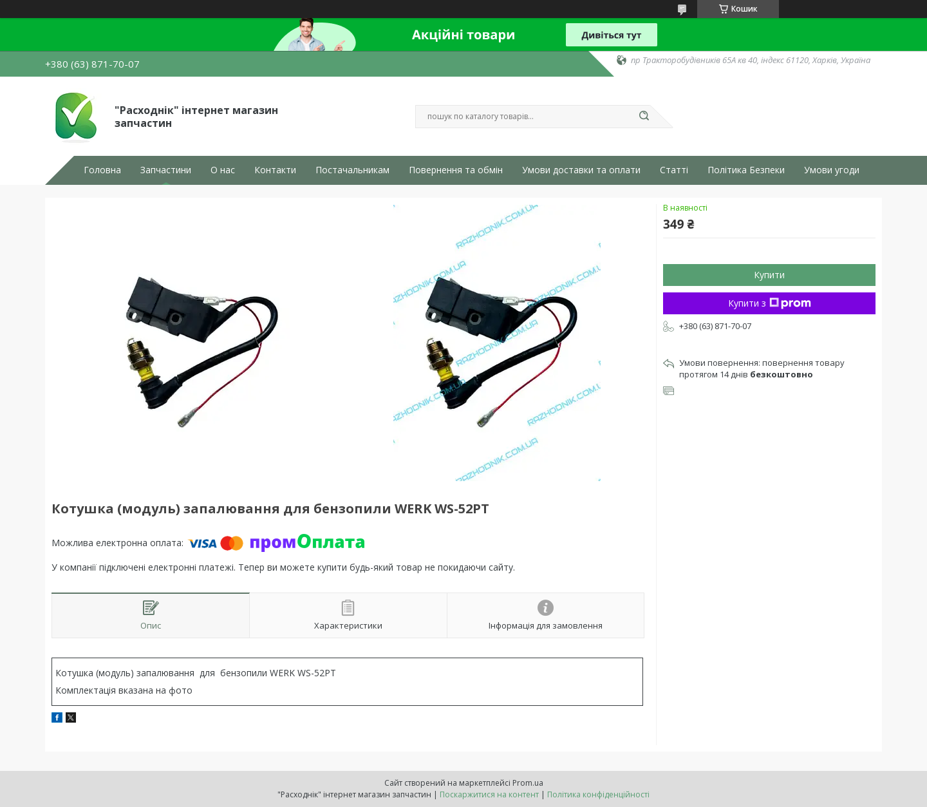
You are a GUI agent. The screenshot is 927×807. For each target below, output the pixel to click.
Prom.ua (527, 782)
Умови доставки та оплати (581, 170)
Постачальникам (352, 170)
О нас (223, 170)
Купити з (769, 303)
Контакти (275, 170)
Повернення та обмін (456, 170)
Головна (102, 170)
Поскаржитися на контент (489, 794)
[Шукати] (644, 116)
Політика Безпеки (746, 170)
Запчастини (165, 170)
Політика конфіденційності (598, 794)
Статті (674, 170)
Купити (769, 275)
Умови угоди (831, 170)
